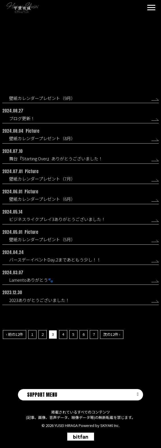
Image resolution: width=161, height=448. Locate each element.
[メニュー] (151, 8)
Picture (84, 57)
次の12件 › (111, 334)
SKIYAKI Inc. (110, 425)
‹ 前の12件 (14, 334)
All (70, 57)
